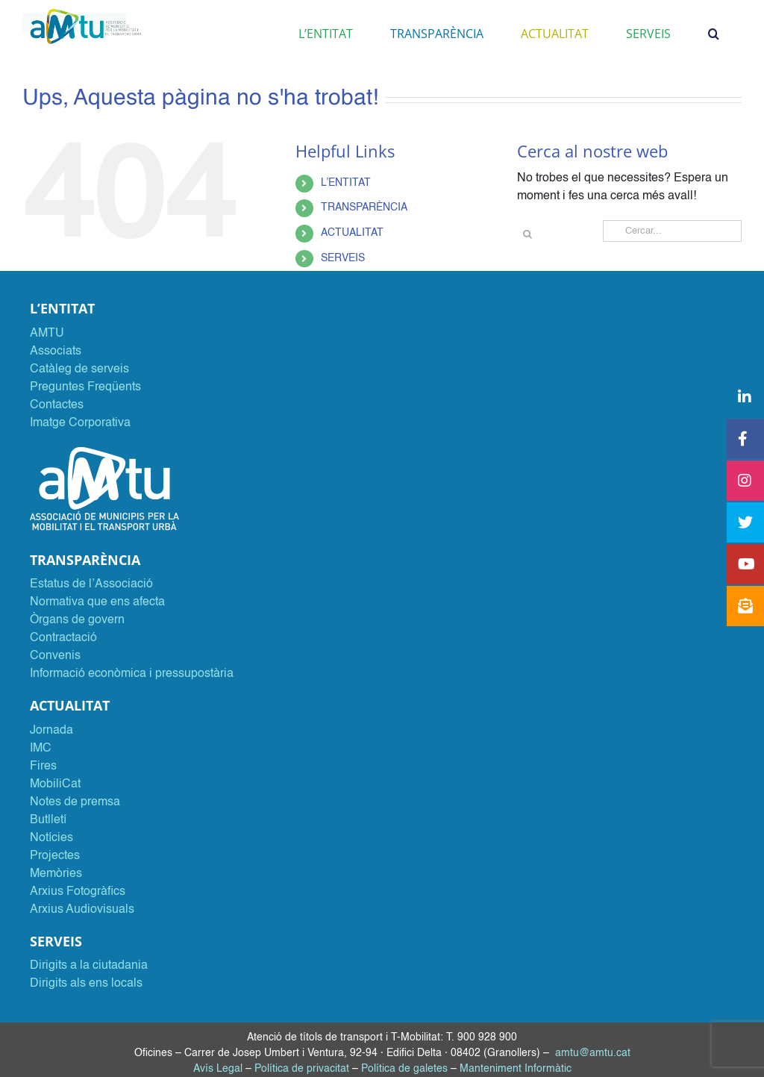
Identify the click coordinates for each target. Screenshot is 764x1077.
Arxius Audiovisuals (82, 910)
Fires (43, 766)
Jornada (51, 731)
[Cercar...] (672, 231)
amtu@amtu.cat (592, 1053)
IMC (40, 749)
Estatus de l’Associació (91, 584)
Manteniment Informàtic (516, 1069)
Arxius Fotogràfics (77, 892)
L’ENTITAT (346, 183)
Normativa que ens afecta (97, 602)
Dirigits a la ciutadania (89, 966)
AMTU (47, 334)
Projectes (55, 856)
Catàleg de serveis (79, 369)
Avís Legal (217, 1069)
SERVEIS (343, 258)
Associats (55, 352)
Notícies (51, 838)
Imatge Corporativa (80, 423)
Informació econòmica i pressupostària (132, 674)
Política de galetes (404, 1069)
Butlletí (48, 820)
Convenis (55, 656)
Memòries (56, 874)
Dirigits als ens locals (86, 984)
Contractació (63, 638)
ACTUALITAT (352, 233)
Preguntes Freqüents (85, 387)
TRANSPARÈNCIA (364, 207)
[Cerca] (528, 234)
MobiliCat (55, 784)
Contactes (57, 405)
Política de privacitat (301, 1069)
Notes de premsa (75, 802)
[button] (713, 33)
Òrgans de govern (77, 620)
